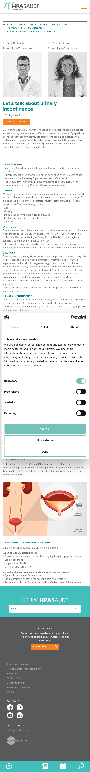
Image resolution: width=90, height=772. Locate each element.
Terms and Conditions (18, 664)
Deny (45, 451)
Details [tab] (45, 327)
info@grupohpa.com (17, 730)
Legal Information (16, 682)
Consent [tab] (16, 327)
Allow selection (45, 440)
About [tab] (74, 327)
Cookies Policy (15, 678)
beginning (9, 24)
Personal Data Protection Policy (24, 668)
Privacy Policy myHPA (18, 687)
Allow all (45, 428)
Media (22, 24)
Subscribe (39, 646)
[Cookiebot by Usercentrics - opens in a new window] (71, 317)
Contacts (11, 692)
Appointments (16, 121)
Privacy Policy (14, 673)
